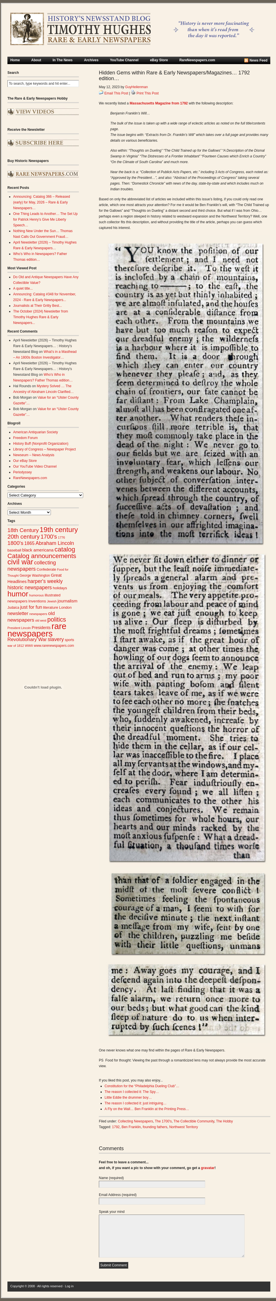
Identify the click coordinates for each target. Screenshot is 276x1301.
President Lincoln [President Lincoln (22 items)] (19, 628)
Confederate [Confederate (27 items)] (46, 570)
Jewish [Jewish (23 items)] (52, 601)
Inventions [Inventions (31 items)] (37, 601)
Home (15, 60)
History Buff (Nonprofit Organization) (40, 444)
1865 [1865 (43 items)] (29, 543)
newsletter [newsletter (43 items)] (17, 613)
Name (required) (111, 1178)
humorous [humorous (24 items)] (36, 595)
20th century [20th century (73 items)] (23, 536)
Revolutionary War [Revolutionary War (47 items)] (27, 639)
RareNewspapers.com (197, 60)
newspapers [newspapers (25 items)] (38, 614)
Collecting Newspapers (135, 1121)
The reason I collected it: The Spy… (132, 1092)
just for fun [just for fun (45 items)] (31, 607)
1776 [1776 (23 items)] (61, 537)
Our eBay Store (25, 461)
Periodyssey (22, 472)
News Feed (258, 60)
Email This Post (116, 93)
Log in (69, 1286)
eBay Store (159, 60)
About (36, 60)
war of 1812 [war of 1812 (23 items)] (15, 645)
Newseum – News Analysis (33, 455)
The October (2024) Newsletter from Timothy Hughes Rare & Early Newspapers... (40, 317)
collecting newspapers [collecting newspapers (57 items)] (31, 565)
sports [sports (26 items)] (69, 640)
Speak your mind (112, 1212)
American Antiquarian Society (35, 432)
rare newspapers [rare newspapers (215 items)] (36, 629)
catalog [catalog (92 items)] (65, 549)
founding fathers (155, 1127)
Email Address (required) (118, 1195)
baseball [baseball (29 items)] (14, 550)
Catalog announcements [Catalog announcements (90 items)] (41, 555)
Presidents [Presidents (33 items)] (41, 627)
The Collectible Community (193, 1121)
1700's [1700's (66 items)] (49, 536)
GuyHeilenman (136, 87)
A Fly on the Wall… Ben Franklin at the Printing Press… (147, 1109)
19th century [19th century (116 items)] (59, 529)
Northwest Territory (183, 1127)
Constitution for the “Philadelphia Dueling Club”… (142, 1086)
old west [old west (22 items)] (40, 620)
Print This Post (148, 93)
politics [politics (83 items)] (56, 619)
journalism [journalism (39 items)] (68, 600)
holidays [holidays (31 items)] (60, 588)
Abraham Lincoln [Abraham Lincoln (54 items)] (54, 543)
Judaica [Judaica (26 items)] (13, 608)
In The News (63, 60)
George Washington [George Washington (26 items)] (34, 576)
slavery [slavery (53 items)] (56, 639)
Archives (91, 60)
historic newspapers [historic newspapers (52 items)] (29, 587)
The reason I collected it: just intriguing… (136, 1103)
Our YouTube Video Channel (35, 466)
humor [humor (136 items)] (17, 594)
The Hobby (224, 1121)
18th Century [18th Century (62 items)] (23, 530)
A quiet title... (23, 288)
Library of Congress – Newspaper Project (44, 449)
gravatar (207, 1168)
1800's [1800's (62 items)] (15, 543)
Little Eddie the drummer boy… (128, 1098)
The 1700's (163, 1121)
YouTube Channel (124, 60)
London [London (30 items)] (65, 607)
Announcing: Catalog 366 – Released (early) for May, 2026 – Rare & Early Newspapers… (41, 202)
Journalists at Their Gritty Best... (37, 306)
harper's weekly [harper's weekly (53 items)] (45, 581)
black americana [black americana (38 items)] (38, 549)
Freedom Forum (25, 438)
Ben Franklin (131, 1127)
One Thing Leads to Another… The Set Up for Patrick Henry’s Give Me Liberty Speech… (45, 219)
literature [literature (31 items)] (50, 607)
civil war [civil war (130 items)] (20, 562)
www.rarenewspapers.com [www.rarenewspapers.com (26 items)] (54, 646)
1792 (116, 1127)
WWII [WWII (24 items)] (29, 645)
